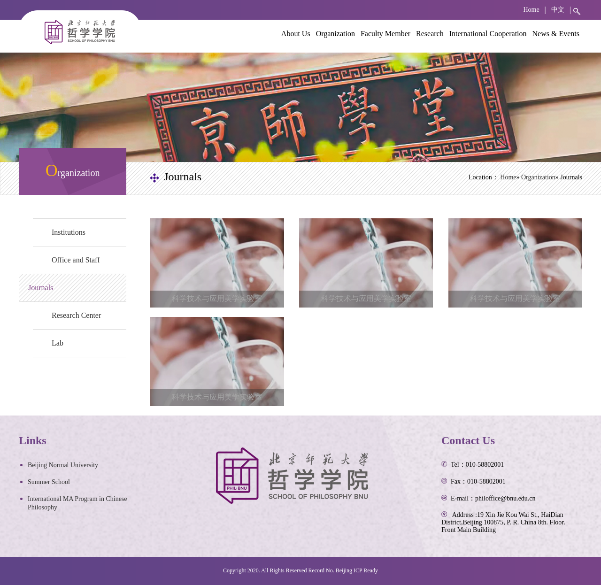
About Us (295, 34)
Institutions (68, 232)
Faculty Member (385, 34)
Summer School (49, 481)
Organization (335, 34)
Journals (40, 288)
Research (430, 34)
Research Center (76, 315)
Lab (57, 343)
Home (531, 9)
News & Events (555, 34)
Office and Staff (76, 260)
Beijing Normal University (63, 465)
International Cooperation (488, 34)
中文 (557, 9)
